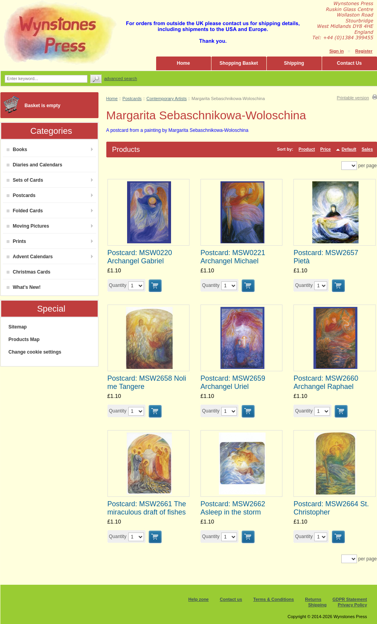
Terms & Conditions (273, 599)
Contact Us (349, 63)
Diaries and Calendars (34, 165)
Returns (313, 599)
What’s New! (24, 287)
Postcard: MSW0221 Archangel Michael (232, 257)
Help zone (198, 599)
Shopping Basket (238, 63)
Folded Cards (25, 210)
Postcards (21, 195)
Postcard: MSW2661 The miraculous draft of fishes (146, 508)
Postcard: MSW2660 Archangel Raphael (325, 382)
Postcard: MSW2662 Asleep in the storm (232, 508)
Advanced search (120, 78)
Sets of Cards (25, 180)
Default (349, 149)
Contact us (231, 599)
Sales (367, 149)
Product (307, 149)
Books (17, 149)
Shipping (294, 63)
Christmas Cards (29, 272)
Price (325, 149)
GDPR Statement (349, 599)
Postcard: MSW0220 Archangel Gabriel (139, 257)
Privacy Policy (352, 604)
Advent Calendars (30, 256)
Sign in (336, 51)
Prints (16, 241)
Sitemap (18, 327)
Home (183, 63)
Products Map (24, 339)
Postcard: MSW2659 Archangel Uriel (232, 382)
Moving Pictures (28, 226)
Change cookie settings (35, 352)
